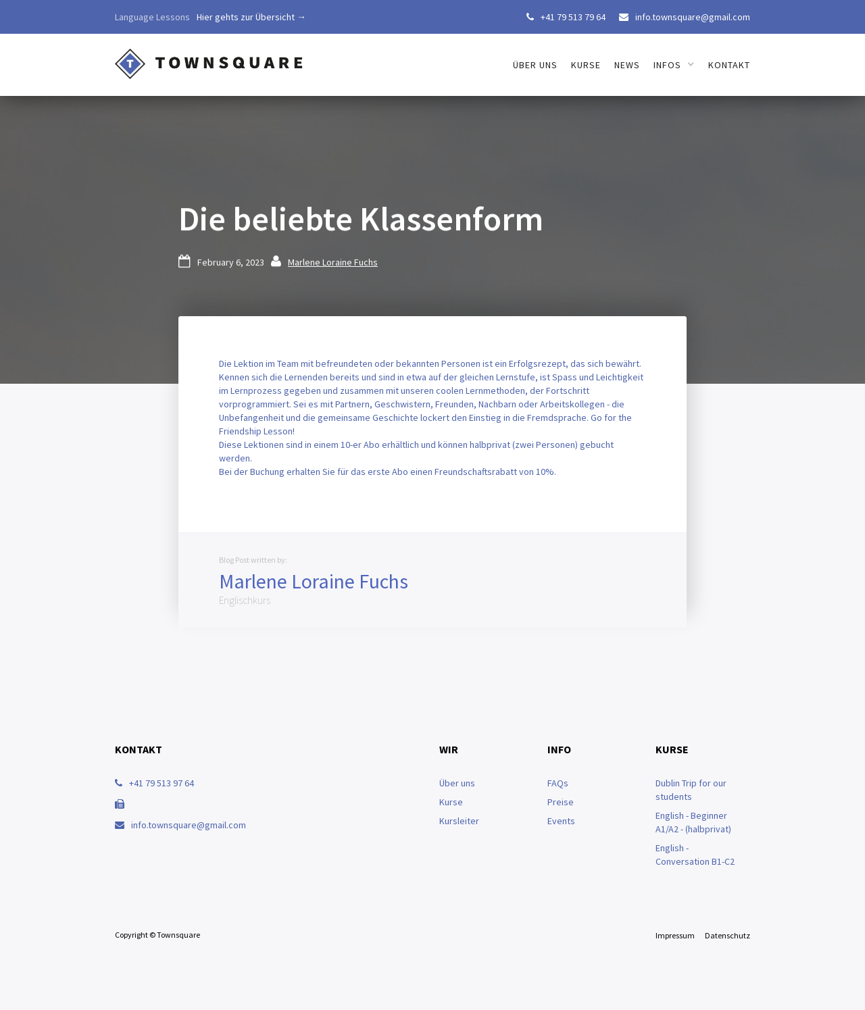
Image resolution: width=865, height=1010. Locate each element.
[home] (209, 57)
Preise (560, 802)
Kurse (586, 65)
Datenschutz (727, 935)
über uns (535, 65)
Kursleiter (459, 821)
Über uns (457, 783)
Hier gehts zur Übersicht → (251, 17)
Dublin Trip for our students (691, 790)
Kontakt (729, 65)
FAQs (557, 783)
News (627, 65)
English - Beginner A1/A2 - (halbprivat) (693, 822)
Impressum (675, 935)
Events (561, 821)
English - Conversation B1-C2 (695, 854)
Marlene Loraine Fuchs (333, 262)
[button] (674, 65)
